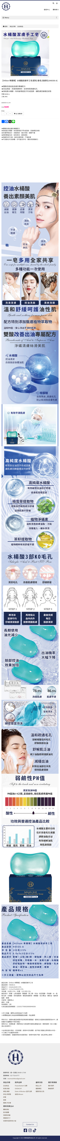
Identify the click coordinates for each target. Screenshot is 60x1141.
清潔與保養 (6, 1115)
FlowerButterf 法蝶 (21, 1086)
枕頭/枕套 (6, 1088)
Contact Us (30, 1124)
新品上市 (38, 1086)
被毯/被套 (6, 1091)
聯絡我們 (51, 1088)
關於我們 (51, 1086)
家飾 (4, 1100)
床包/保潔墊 (7, 1094)
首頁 (5, 26)
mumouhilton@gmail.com (16, 1078)
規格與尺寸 (6, 1118)
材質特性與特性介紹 (9, 1121)
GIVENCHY (18, 1088)
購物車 (56, 9)
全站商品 (6, 1086)
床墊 (4, 1097)
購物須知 (6, 1109)
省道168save (19, 1094)
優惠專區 (38, 1088)
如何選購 (6, 1112)
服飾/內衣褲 (7, 1103)
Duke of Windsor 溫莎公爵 (23, 1091)
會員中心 (47, 9)
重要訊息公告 (40, 1091)
